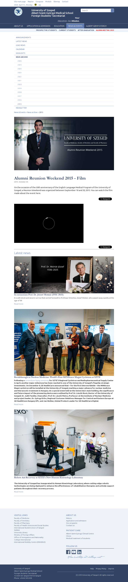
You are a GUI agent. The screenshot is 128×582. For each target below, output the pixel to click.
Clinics (68, 536)
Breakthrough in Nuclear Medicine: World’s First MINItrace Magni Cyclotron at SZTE (57, 377)
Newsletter (21, 108)
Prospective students (46, 30)
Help (92, 568)
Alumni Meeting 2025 (105, 30)
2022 (19, 77)
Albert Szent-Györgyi (96, 26)
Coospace (39, 2)
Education (59, 26)
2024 (19, 69)
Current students (67, 30)
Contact (65, 2)
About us (18, 26)
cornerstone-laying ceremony (37, 380)
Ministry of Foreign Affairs (24, 535)
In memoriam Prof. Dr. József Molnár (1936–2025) (39, 294)
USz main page (20, 2)
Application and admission (76, 521)
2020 (19, 84)
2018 (19, 92)
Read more (18, 304)
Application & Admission (38, 26)
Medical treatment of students (78, 538)
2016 (19, 100)
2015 (19, 104)
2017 (19, 96)
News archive (22, 57)
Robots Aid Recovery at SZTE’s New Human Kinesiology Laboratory (48, 477)
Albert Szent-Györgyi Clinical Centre (80, 533)
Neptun (31, 2)
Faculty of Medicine (21, 518)
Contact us (70, 525)
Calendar (20, 49)
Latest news (21, 41)
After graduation (86, 30)
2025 (19, 65)
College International (22, 540)
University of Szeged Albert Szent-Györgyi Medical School (52, 11)
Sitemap (57, 2)
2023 (19, 72)
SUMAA (17, 530)
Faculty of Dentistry (21, 521)
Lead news (20, 45)
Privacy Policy (101, 568)
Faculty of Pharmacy (22, 523)
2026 (19, 61)
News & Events (75, 26)
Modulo (48, 2)
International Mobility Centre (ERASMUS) (29, 542)
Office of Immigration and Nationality (28, 537)
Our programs (71, 523)
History (69, 518)
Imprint (111, 568)
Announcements (23, 37)
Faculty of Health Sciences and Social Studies (31, 525)
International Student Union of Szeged (29, 528)
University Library (20, 532)
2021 (19, 80)
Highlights (20, 53)
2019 (19, 88)
